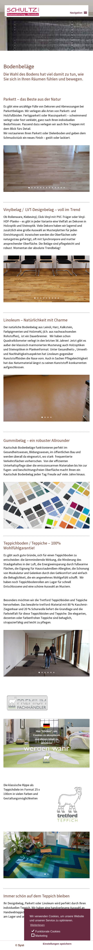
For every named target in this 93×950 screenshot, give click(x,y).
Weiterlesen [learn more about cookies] (37, 925)
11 (58, 187)
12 (61, 187)
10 (55, 187)
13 (64, 187)
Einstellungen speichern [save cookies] (57, 943)
